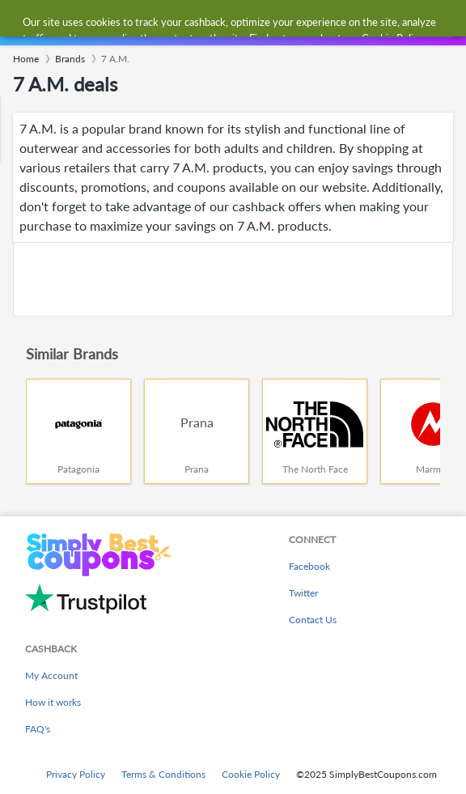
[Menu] (20, 23)
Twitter (303, 593)
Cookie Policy (251, 774)
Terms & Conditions (163, 774)
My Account (51, 675)
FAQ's (37, 729)
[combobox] (248, 22)
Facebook (309, 566)
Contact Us (313, 620)
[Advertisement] (233, 279)
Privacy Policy (75, 774)
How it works (53, 702)
